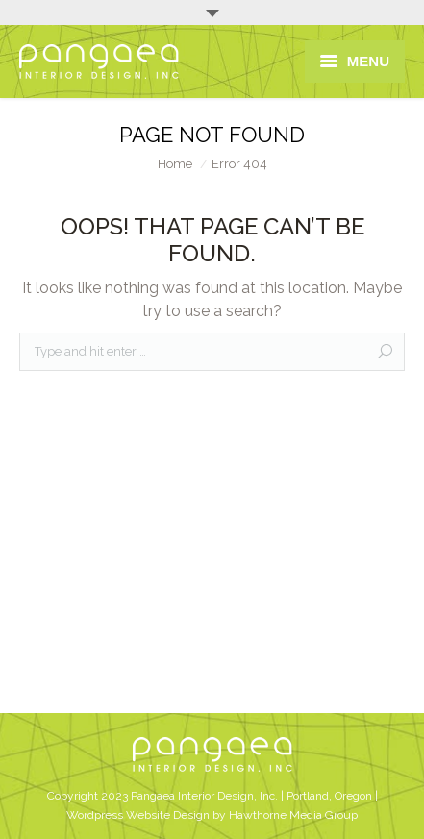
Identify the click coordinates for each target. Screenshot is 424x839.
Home (175, 164)
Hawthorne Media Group (293, 815)
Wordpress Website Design (138, 815)
